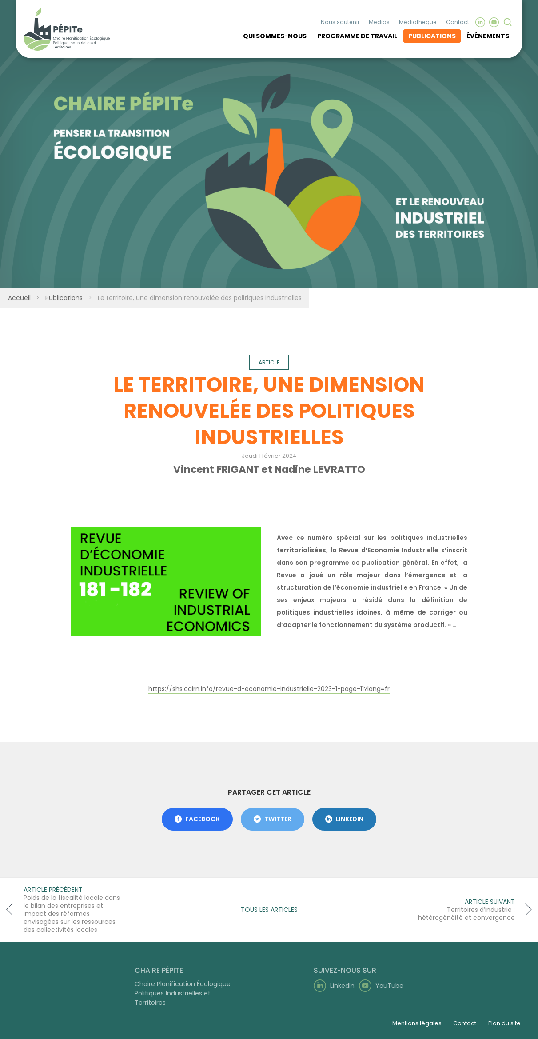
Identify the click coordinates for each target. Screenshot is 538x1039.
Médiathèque (418, 20)
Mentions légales (417, 1023)
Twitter (272, 819)
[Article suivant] (472, 910)
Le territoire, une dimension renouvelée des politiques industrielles (199, 297)
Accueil (18, 297)
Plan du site (504, 1023)
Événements (487, 34)
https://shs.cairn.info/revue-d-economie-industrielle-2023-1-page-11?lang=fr (269, 688)
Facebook (197, 819)
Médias (379, 20)
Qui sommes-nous (275, 34)
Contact (457, 20)
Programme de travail (357, 34)
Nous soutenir (340, 20)
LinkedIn (344, 819)
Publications (432, 34)
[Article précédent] (66, 910)
